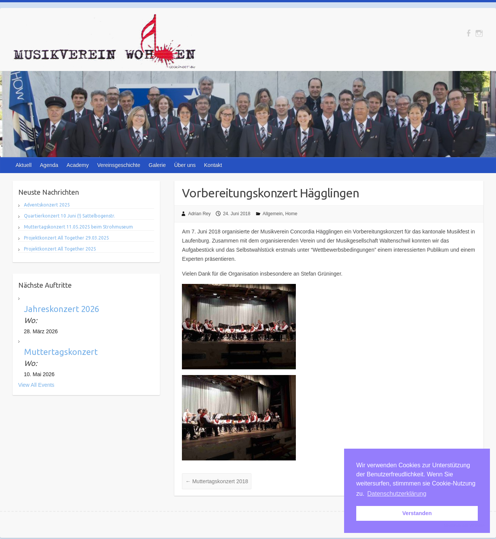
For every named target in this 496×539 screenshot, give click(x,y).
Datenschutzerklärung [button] (396, 493)
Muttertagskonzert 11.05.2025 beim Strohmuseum (78, 226)
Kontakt (213, 165)
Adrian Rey (199, 213)
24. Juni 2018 (236, 213)
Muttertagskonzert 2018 (216, 481)
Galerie (157, 165)
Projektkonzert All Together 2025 (60, 248)
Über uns (185, 165)
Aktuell (24, 165)
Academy (77, 165)
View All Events (36, 385)
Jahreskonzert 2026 (61, 309)
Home (291, 213)
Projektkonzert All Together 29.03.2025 (66, 237)
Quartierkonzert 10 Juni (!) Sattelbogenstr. (69, 215)
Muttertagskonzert (61, 351)
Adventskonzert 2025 (47, 204)
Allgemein (273, 213)
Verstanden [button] (417, 513)
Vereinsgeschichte (119, 165)
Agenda (49, 165)
